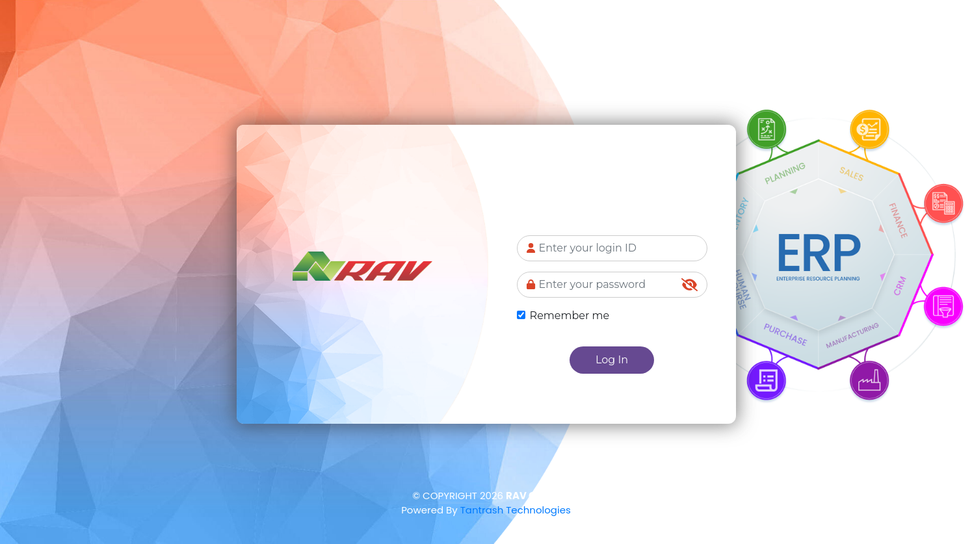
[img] (689, 284)
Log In (612, 360)
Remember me (570, 315)
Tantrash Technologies (515, 510)
